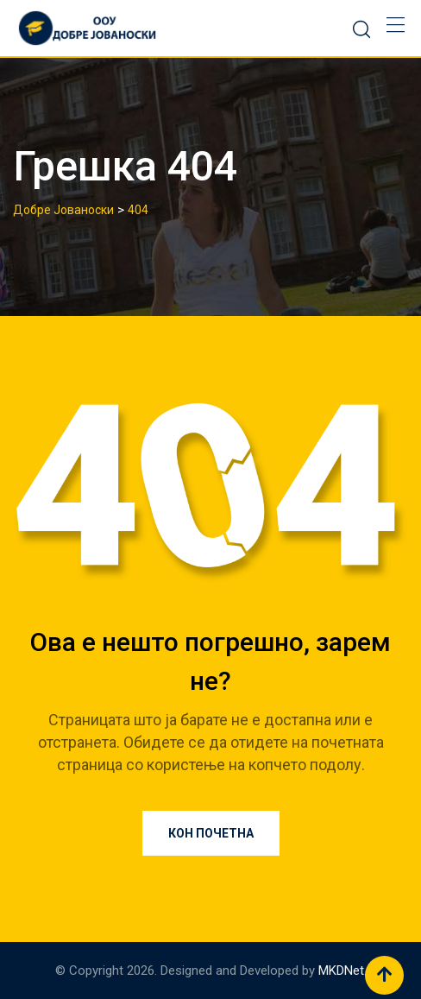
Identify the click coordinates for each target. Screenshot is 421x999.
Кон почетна (211, 833)
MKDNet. (342, 970)
